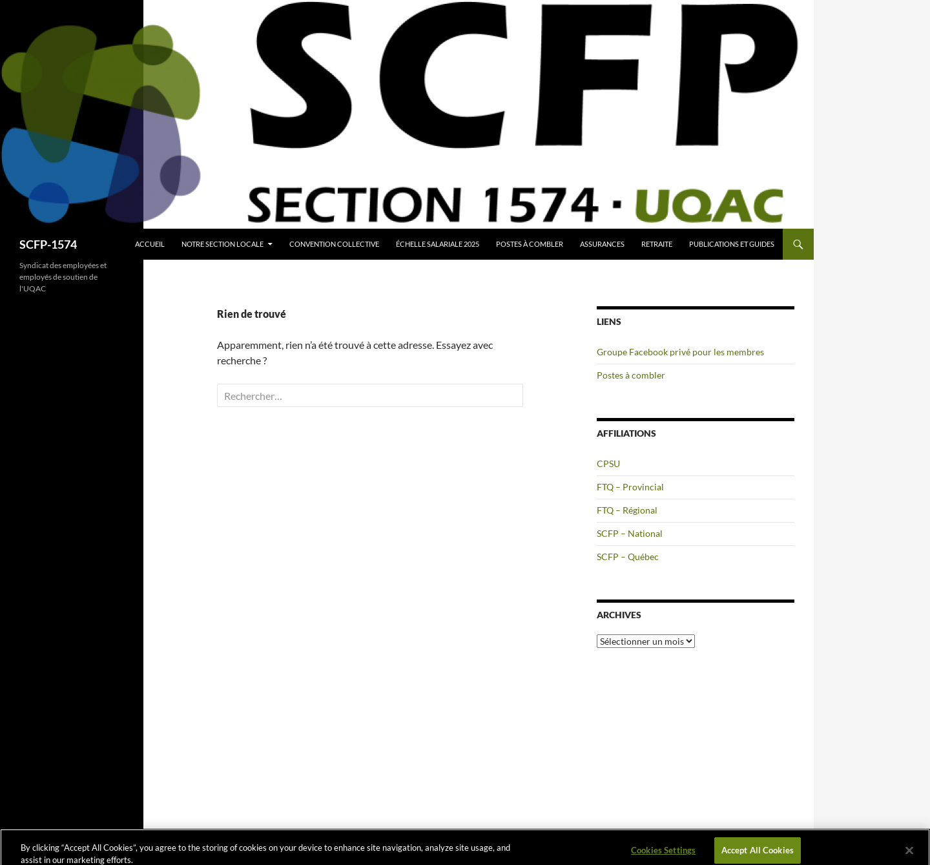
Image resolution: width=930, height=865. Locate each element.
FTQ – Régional (627, 510)
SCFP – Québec (628, 556)
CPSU (608, 463)
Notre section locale (222, 244)
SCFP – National (630, 533)
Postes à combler (529, 244)
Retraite (656, 244)
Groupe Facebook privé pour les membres (680, 351)
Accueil (150, 244)
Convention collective (334, 244)
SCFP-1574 (48, 244)
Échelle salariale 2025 (437, 244)
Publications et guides (731, 244)
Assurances (602, 244)
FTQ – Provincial (630, 486)
